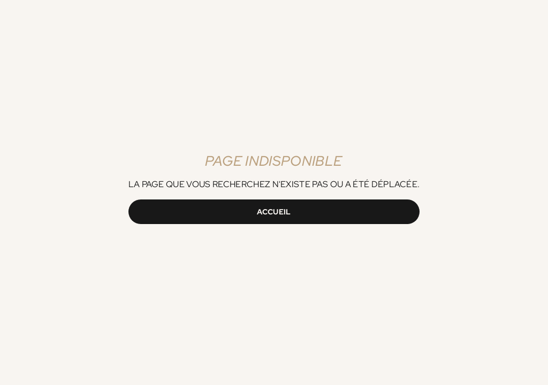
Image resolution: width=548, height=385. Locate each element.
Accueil (274, 211)
